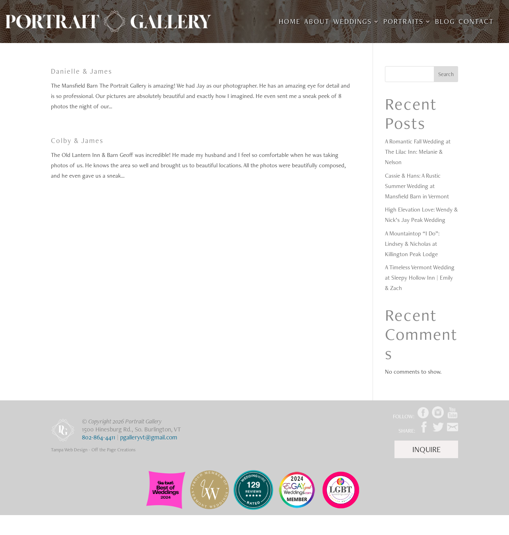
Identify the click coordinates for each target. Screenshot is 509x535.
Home (290, 22)
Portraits (403, 22)
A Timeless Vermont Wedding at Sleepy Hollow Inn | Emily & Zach (420, 277)
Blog (445, 22)
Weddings (352, 22)
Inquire (426, 449)
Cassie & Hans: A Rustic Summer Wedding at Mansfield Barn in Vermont (417, 186)
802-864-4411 (98, 437)
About (317, 22)
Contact (476, 22)
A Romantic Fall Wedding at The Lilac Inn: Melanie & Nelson (418, 151)
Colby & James (77, 140)
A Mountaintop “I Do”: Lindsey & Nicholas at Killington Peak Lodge (412, 243)
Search (446, 74)
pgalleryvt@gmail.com (148, 437)
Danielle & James (81, 71)
